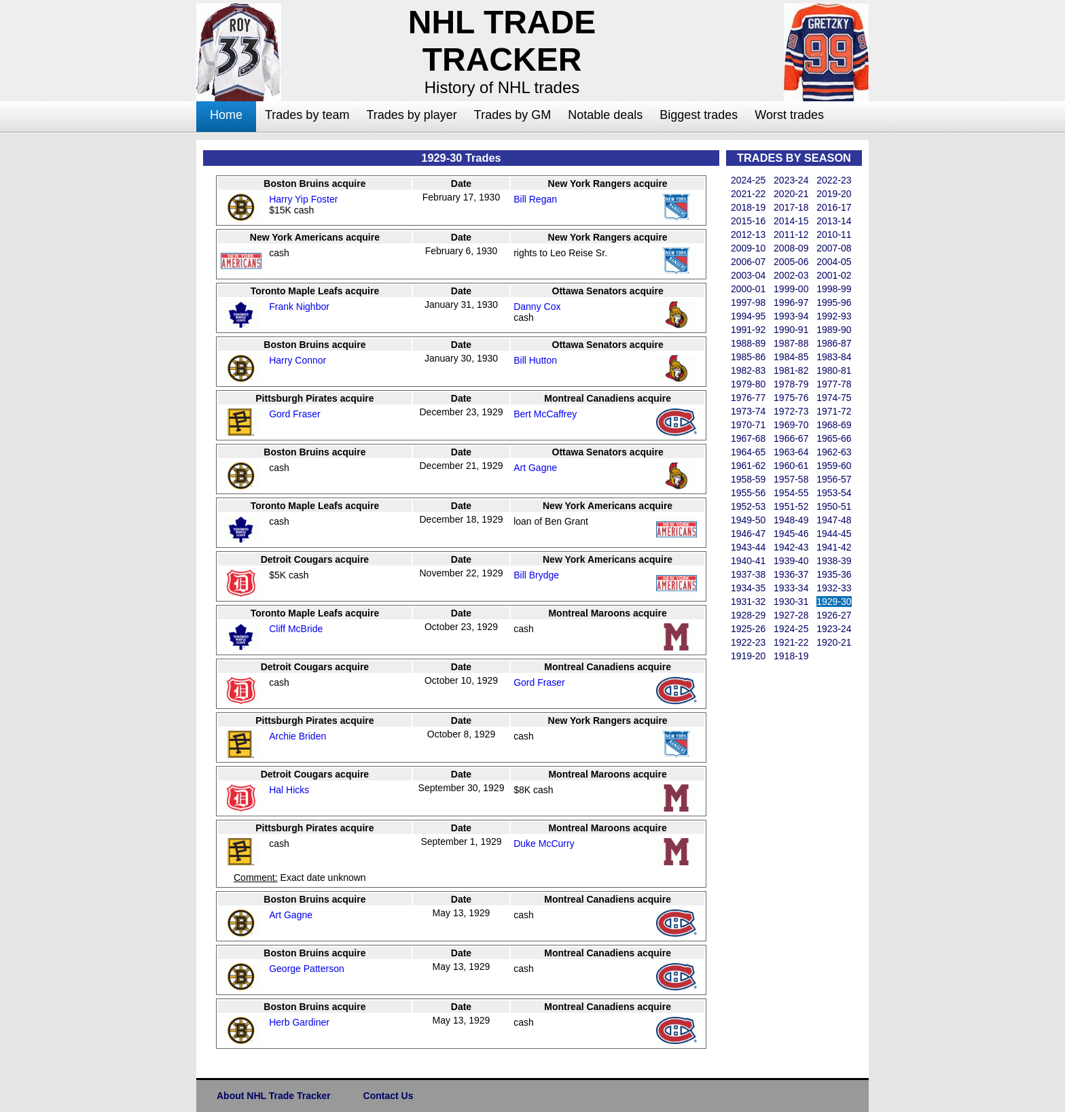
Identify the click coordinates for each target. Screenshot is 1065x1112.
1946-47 (748, 533)
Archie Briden (297, 736)
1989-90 (833, 329)
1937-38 (748, 574)
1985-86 (748, 356)
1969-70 (791, 424)
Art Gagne (535, 467)
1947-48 (833, 520)
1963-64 (791, 452)
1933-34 (791, 588)
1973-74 (748, 411)
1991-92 (748, 329)
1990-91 (791, 329)
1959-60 (833, 465)
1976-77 (748, 397)
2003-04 (748, 275)
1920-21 (833, 642)
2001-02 (833, 275)
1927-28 (791, 615)
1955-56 (748, 492)
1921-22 (791, 642)
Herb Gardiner (299, 1022)
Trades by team (307, 115)
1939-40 (791, 560)
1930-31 (791, 601)
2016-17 (833, 207)
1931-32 (748, 601)
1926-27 (833, 615)
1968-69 (833, 424)
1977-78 (833, 384)
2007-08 (833, 248)
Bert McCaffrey (545, 414)
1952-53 (748, 506)
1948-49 (791, 520)
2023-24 (791, 180)
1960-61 (791, 465)
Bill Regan (535, 199)
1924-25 (791, 628)
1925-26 (748, 628)
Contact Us (388, 1095)
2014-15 (791, 220)
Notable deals (605, 115)
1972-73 (791, 411)
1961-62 (748, 465)
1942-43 (791, 547)
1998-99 (833, 288)
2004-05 (833, 261)
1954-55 (791, 492)
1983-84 (833, 356)
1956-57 (833, 479)
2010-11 (833, 234)
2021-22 (748, 193)
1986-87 (833, 343)
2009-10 (748, 248)
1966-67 (791, 438)
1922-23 (748, 642)
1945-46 (791, 533)
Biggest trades (699, 115)
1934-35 (748, 588)
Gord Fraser (294, 414)
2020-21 (791, 193)
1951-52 (791, 506)
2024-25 (748, 180)
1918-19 (791, 655)
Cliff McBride (296, 628)
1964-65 (748, 452)
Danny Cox (536, 306)
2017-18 (791, 207)
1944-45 (833, 533)
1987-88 (791, 343)
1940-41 (748, 560)
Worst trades (789, 115)
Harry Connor (297, 360)
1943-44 (748, 547)
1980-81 (833, 370)
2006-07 (748, 261)
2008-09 (791, 248)
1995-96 (833, 302)
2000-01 (748, 288)
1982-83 (748, 370)
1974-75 (833, 397)
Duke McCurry (543, 843)
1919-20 (748, 655)
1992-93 (833, 316)
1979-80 (748, 384)
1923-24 (833, 628)
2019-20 (833, 193)
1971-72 (833, 411)
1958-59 (748, 479)
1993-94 (791, 316)
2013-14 (833, 220)
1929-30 (833, 601)
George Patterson (306, 968)
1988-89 (748, 343)
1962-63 (833, 452)
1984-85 (791, 356)
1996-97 (791, 302)
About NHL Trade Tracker (274, 1095)
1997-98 (748, 302)
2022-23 (833, 180)
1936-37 (791, 574)
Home (226, 115)
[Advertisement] (142, 344)
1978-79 (791, 384)
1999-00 (791, 288)
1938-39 (833, 560)
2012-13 (748, 234)
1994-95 (748, 316)
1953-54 (833, 492)
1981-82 (791, 370)
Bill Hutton (535, 360)
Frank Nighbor (299, 306)
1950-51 (833, 506)
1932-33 (833, 588)
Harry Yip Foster (303, 199)
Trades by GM (512, 115)
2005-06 (791, 261)
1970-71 (748, 424)
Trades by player (411, 115)
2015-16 (748, 220)
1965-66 (833, 438)
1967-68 (748, 438)
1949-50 (748, 520)
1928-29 (748, 615)
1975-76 (791, 397)
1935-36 (833, 574)
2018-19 (748, 207)
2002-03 (791, 275)
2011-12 (791, 234)
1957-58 (791, 479)
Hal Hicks (289, 789)
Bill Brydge (536, 575)
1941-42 (833, 547)
